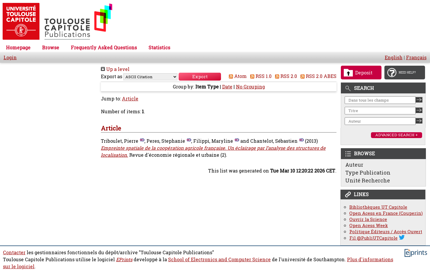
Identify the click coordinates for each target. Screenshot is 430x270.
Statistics (159, 47)
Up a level (115, 69)
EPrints (124, 259)
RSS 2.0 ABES (317, 76)
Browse (50, 47)
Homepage (18, 47)
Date (227, 86)
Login (10, 57)
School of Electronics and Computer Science (219, 259)
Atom (237, 76)
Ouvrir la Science (368, 219)
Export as (111, 76)
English (394, 57)
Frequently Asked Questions (104, 47)
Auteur (354, 164)
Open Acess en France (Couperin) (386, 213)
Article (130, 98)
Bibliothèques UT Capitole (378, 207)
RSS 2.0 (285, 76)
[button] (200, 77)
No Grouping (250, 86)
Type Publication (368, 172)
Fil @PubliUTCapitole (373, 238)
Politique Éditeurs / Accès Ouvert (385, 232)
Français (416, 57)
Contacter (14, 252)
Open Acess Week (368, 225)
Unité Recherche (367, 180)
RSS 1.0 (260, 76)
